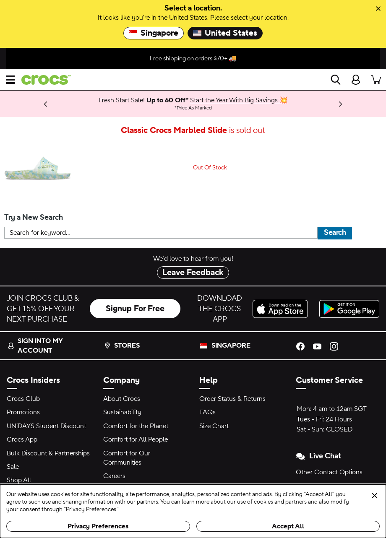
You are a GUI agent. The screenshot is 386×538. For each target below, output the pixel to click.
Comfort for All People (135, 439)
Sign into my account (35, 345)
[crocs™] (43, 80)
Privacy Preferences (98, 526)
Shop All (19, 480)
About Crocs (121, 399)
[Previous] (45, 103)
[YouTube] (317, 345)
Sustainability (122, 412)
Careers (114, 476)
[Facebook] (300, 345)
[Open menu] (10, 79)
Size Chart (214, 426)
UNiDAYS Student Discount (46, 426)
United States (225, 33)
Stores (122, 345)
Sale (13, 467)
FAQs (207, 412)
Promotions (23, 412)
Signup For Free (135, 308)
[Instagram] (334, 345)
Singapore (153, 33)
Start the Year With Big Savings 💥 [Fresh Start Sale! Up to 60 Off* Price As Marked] (239, 100)
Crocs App (22, 439)
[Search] (336, 80)
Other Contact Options (329, 472)
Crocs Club (23, 399)
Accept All (288, 526)
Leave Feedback (193, 272)
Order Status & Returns (232, 399)
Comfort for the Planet (135, 426)
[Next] (340, 103)
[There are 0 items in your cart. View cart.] (376, 79)
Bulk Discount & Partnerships (48, 453)
